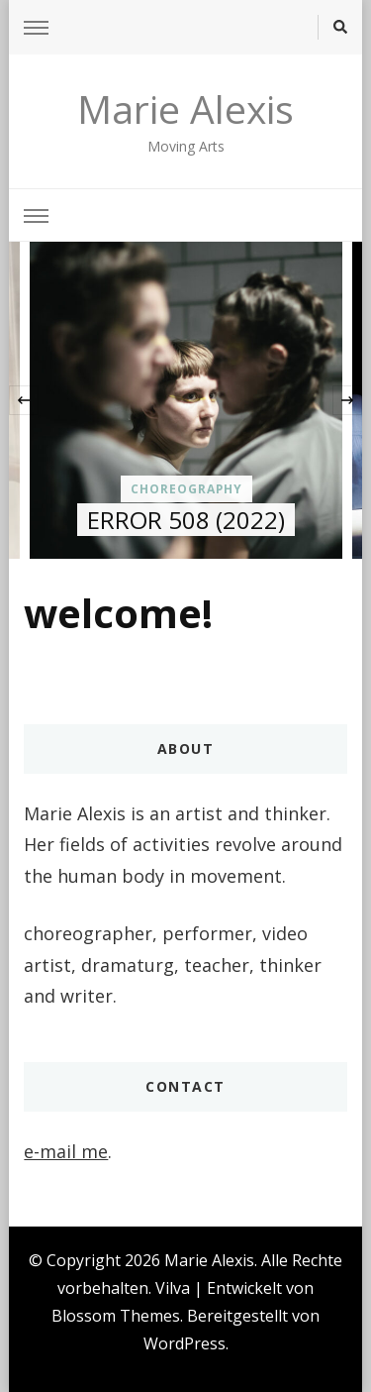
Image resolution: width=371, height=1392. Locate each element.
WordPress (184, 1343)
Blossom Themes (115, 1316)
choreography (186, 489)
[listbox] (185, 400)
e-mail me (66, 1151)
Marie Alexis (185, 108)
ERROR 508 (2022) (186, 519)
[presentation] (24, 400)
